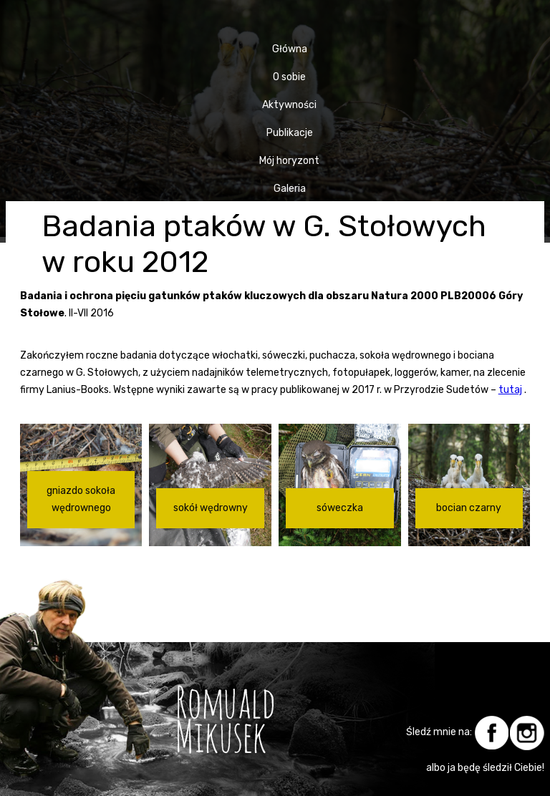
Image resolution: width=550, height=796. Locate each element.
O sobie (289, 77)
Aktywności (289, 105)
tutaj (510, 390)
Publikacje (289, 133)
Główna (289, 49)
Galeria (290, 189)
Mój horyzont (289, 161)
